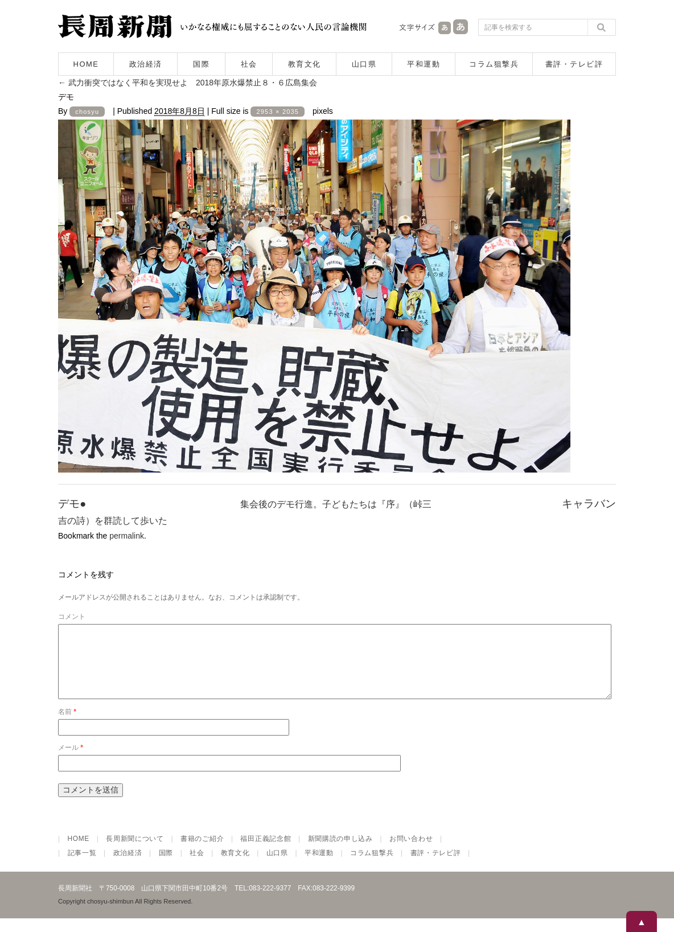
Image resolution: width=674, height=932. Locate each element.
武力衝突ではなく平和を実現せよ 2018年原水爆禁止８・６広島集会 (187, 82)
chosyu (87, 111)
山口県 (364, 64)
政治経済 (145, 64)
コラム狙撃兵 (494, 64)
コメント (71, 617)
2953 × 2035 (277, 111)
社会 (249, 64)
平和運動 (423, 64)
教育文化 (304, 64)
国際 (201, 64)
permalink (126, 535)
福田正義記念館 (265, 852)
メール (70, 761)
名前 (67, 725)
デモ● (72, 504)
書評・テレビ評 (574, 64)
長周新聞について (135, 852)
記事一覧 (82, 867)
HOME (86, 64)
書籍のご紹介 (202, 852)
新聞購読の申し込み (340, 852)
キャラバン (589, 504)
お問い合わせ (411, 852)
